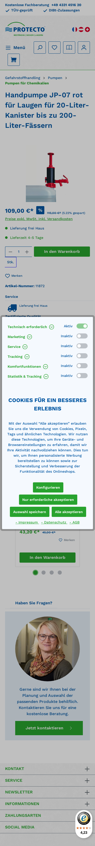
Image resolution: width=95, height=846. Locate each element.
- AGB (74, 522)
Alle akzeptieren (69, 512)
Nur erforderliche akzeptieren (48, 500)
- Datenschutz (54, 522)
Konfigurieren (48, 487)
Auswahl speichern (29, 512)
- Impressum (27, 522)
